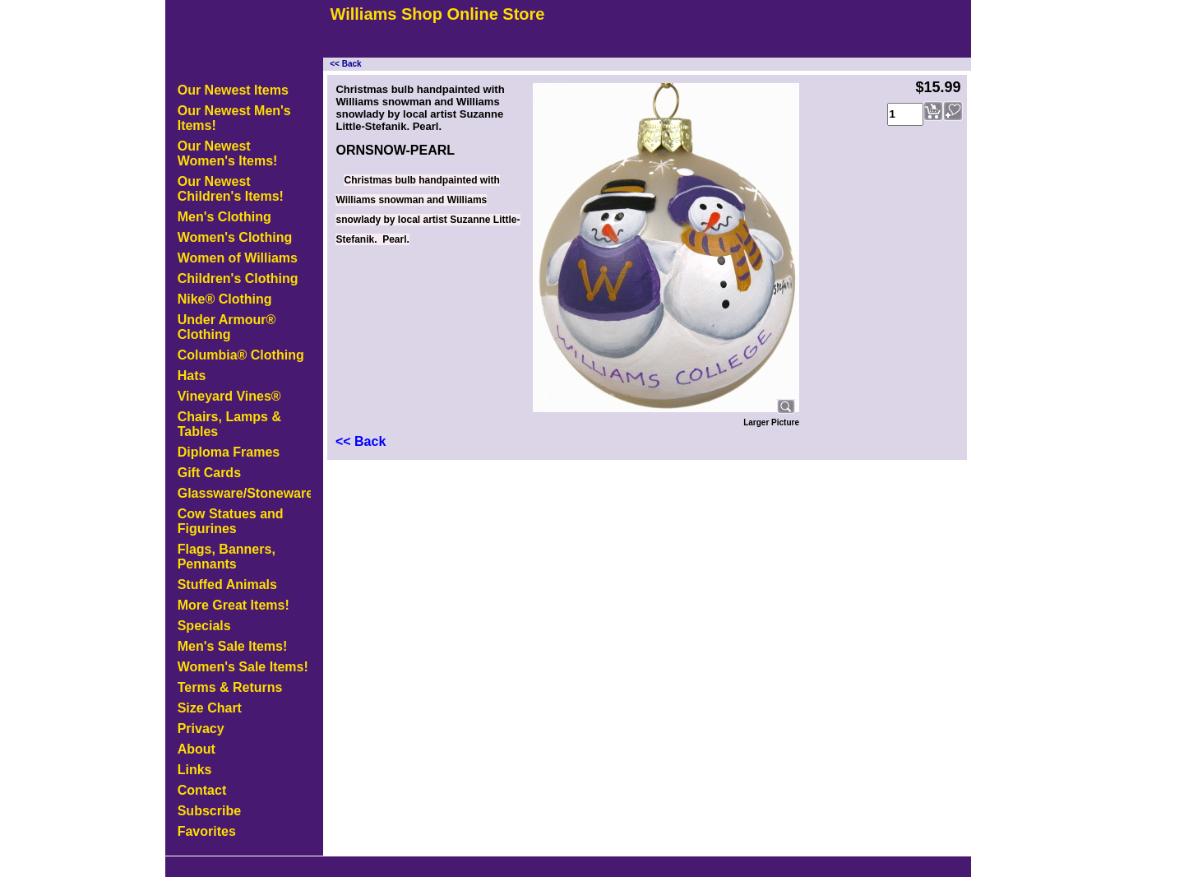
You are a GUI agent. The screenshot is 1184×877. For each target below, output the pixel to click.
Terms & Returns (230, 687)
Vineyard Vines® (229, 396)
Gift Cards (209, 473)
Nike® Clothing (225, 299)
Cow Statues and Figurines (231, 521)
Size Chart (210, 708)
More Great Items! (233, 605)
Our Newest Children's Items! (231, 188)
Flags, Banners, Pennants (226, 556)
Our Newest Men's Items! (234, 118)
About (196, 749)
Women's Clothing (235, 237)
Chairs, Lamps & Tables (229, 424)
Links (195, 770)
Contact (202, 790)
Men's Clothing (224, 217)
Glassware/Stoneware (244, 493)
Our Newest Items (233, 90)
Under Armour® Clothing (227, 327)
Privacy (201, 728)
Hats (192, 376)
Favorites (207, 831)
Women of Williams (238, 258)
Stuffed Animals (227, 585)
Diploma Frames (229, 452)
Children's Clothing (238, 278)
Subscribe (209, 811)
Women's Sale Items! (243, 667)
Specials (204, 626)
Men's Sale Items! (233, 646)
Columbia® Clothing (241, 355)
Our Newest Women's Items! (228, 153)
